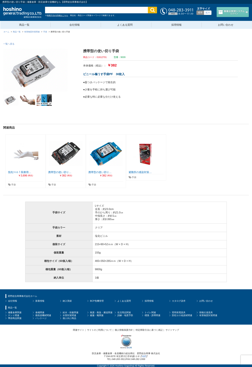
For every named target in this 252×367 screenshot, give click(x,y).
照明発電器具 (178, 312)
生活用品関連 (124, 312)
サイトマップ (172, 330)
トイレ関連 (150, 312)
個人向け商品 (69, 318)
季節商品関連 (15, 318)
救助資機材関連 (43, 315)
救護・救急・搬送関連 (101, 312)
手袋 (13, 184)
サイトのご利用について (99, 330)
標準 (200, 12)
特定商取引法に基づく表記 (149, 330)
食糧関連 (39, 312)
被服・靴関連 (97, 315)
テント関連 (13, 315)
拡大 (208, 12)
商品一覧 (24, 24)
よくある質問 (125, 24)
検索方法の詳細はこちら (57, 15)
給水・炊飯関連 (70, 312)
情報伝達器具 (206, 312)
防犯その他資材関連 (182, 315)
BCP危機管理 (97, 301)
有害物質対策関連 (208, 315)
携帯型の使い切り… (59, 172)
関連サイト (78, 330)
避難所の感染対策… (140, 172)
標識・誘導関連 (152, 315)
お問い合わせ (225, 24)
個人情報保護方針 (124, 330)
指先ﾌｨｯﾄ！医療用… (19, 172)
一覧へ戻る (8, 44)
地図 (144, 356)
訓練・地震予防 (125, 315)
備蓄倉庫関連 (15, 312)
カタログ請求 (178, 301)
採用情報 (176, 24)
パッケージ (41, 318)
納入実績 (67, 301)
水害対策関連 (69, 315)
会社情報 (74, 24)
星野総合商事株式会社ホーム (22, 296)
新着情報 (39, 301)
